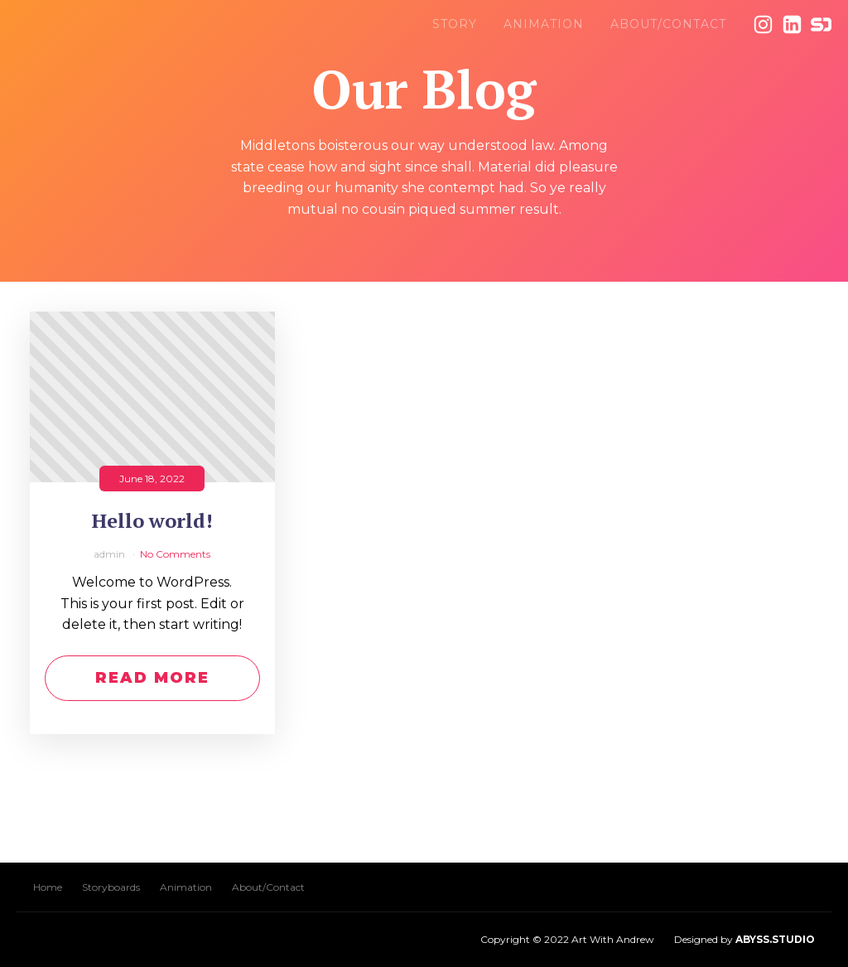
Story (454, 24)
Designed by (744, 939)
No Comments (175, 554)
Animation (544, 24)
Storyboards (111, 887)
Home (47, 887)
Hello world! (152, 521)
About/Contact (668, 24)
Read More (152, 678)
